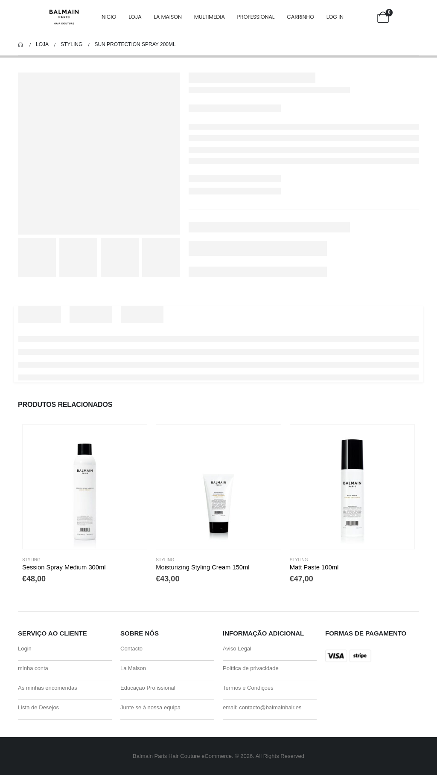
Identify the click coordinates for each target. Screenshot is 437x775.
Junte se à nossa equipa (150, 707)
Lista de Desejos (38, 707)
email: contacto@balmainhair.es (262, 707)
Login (25, 648)
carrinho (300, 17)
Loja (134, 17)
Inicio (108, 17)
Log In (335, 17)
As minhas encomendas (47, 688)
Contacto (131, 648)
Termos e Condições (248, 688)
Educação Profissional (147, 688)
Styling (31, 559)
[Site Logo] (64, 17)
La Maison (167, 17)
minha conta (33, 668)
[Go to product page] (85, 487)
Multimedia (209, 17)
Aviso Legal (237, 648)
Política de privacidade (251, 668)
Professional (255, 17)
